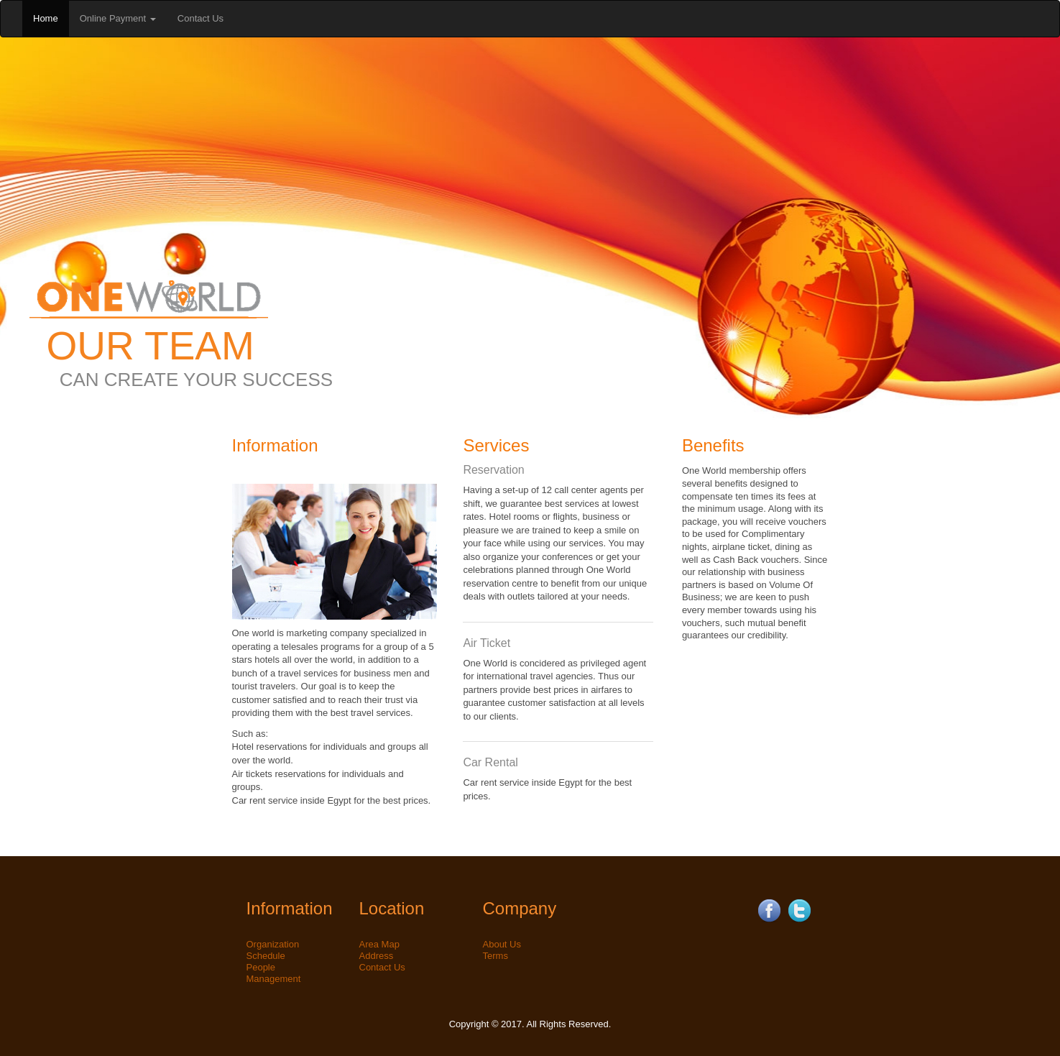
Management (273, 978)
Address (376, 955)
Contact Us (200, 18)
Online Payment (118, 18)
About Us (502, 944)
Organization (273, 944)
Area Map (379, 944)
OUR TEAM (150, 345)
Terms (495, 955)
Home (45, 18)
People (260, 967)
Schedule (265, 955)
